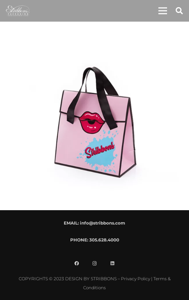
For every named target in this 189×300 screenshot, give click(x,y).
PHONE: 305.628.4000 (94, 240)
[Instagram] (94, 263)
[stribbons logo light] (17, 10)
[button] (162, 11)
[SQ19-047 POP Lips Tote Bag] (94, 34)
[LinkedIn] (112, 263)
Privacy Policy (135, 278)
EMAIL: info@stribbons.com (94, 223)
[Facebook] (76, 263)
